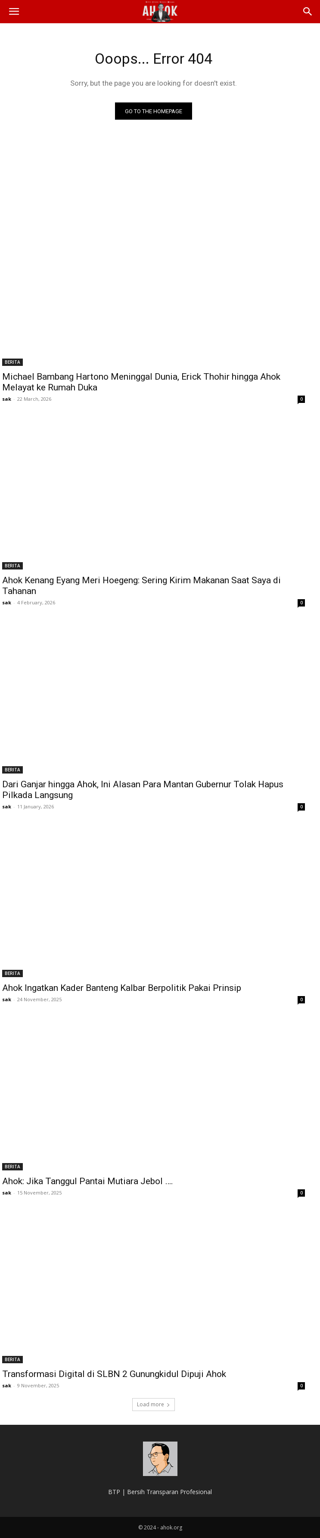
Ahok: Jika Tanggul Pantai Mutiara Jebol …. (87, 1181)
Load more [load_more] (153, 1404)
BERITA (12, 362)
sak (6, 399)
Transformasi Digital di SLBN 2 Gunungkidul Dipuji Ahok (114, 1374)
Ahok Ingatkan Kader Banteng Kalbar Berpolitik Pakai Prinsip (121, 988)
